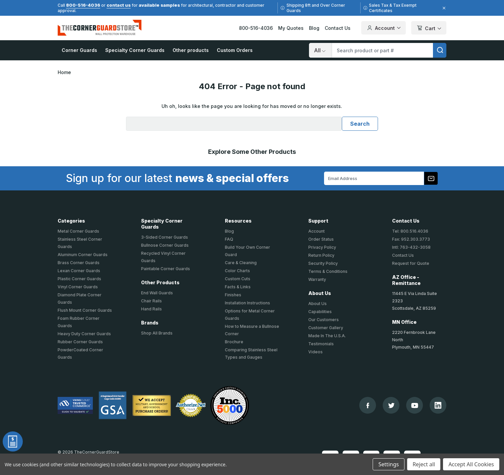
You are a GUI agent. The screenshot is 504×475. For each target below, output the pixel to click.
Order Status (321, 239)
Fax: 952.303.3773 (411, 239)
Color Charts (237, 270)
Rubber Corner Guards (80, 341)
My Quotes (291, 28)
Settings (388, 464)
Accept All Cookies (471, 464)
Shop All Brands (157, 333)
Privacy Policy (322, 247)
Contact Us (338, 28)
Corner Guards (79, 50)
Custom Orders (235, 50)
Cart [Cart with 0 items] (429, 28)
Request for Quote (410, 263)
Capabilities (320, 311)
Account (316, 231)
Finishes (233, 294)
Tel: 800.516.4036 (410, 231)
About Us (317, 303)
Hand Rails (151, 308)
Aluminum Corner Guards (83, 254)
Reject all (424, 464)
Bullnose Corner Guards (165, 245)
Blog (314, 28)
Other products (191, 50)
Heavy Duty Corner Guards (84, 333)
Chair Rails (151, 300)
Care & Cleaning (241, 262)
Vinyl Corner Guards (78, 286)
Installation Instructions (247, 302)
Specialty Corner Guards (135, 50)
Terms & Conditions (328, 271)
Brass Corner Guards (79, 262)
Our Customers (323, 319)
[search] (439, 50)
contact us (119, 5)
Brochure (234, 341)
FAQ (229, 239)
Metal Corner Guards (78, 231)
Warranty (317, 279)
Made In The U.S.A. (327, 335)
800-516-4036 (83, 5)
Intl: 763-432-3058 (411, 247)
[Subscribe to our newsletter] (431, 178)
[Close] (443, 8)
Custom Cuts (237, 278)
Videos (315, 351)
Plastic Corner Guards (79, 278)
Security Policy (323, 263)
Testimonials (321, 343)
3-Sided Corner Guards (164, 237)
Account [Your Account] (383, 27)
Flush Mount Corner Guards (85, 310)
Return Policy (321, 255)
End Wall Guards (157, 292)
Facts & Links (238, 286)
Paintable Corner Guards (165, 268)
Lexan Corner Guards (79, 270)
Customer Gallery (325, 327)
